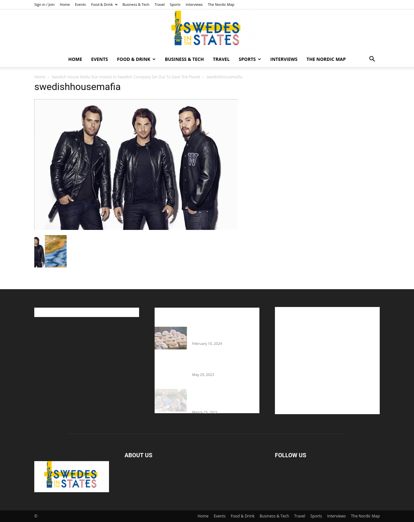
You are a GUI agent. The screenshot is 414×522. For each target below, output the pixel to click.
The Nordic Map (221, 4)
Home (65, 4)
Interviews (194, 4)
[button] (372, 60)
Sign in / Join (44, 4)
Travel (160, 4)
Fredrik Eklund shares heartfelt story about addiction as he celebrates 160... (223, 399)
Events (80, 4)
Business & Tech (136, 4)
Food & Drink (104, 4)
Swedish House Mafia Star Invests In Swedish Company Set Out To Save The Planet (125, 77)
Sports (175, 4)
